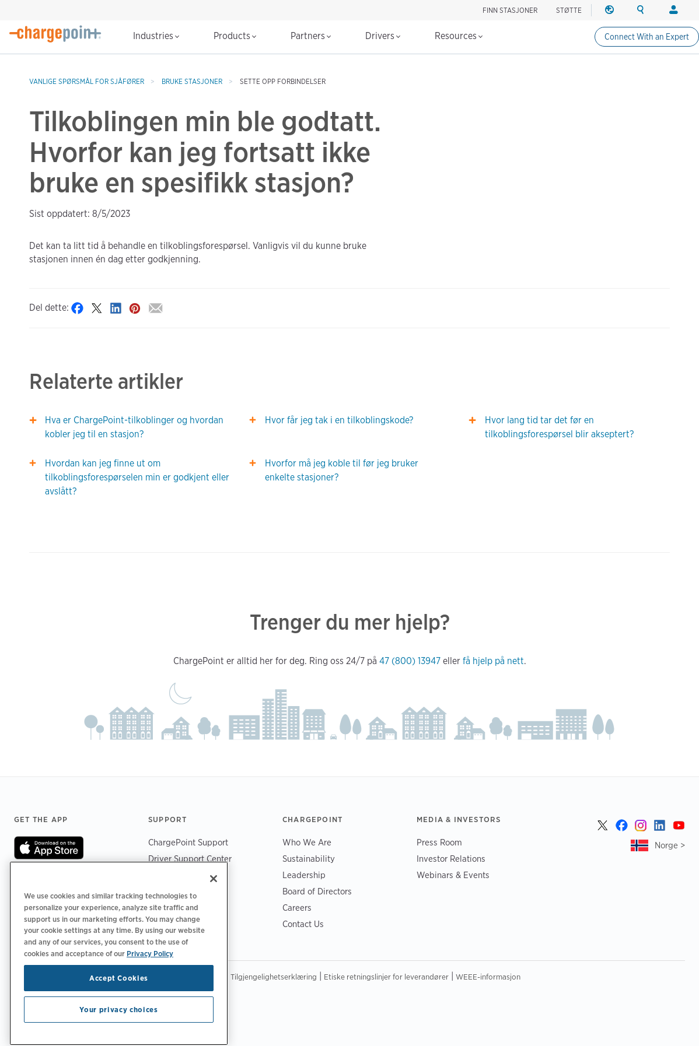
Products (235, 35)
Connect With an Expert (646, 36)
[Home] (55, 34)
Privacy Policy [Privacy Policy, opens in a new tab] (150, 970)
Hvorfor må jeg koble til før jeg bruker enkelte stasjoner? (341, 470)
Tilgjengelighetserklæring (273, 976)
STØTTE (569, 10)
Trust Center (171, 874)
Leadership (304, 874)
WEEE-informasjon (488, 976)
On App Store (48, 847)
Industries (156, 35)
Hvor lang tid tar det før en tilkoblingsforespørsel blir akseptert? (559, 427)
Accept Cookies (118, 995)
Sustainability (308, 858)
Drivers (382, 35)
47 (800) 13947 (410, 660)
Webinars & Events (453, 874)
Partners (311, 35)
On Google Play (53, 874)
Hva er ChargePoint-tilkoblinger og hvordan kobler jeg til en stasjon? (134, 427)
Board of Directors (317, 891)
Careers (297, 907)
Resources (459, 35)
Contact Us (303, 923)
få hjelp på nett (493, 660)
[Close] (213, 896)
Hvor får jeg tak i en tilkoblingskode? (339, 420)
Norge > (670, 845)
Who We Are (306, 842)
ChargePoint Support (188, 842)
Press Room (439, 842)
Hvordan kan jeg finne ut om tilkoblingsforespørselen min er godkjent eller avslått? (137, 477)
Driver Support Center (190, 858)
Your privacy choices (118, 1026)
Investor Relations (451, 858)
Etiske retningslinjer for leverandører (386, 976)
